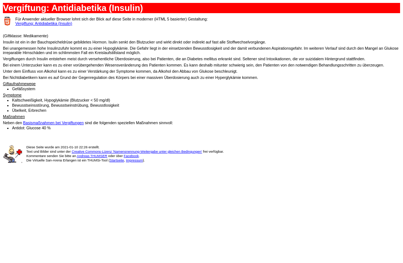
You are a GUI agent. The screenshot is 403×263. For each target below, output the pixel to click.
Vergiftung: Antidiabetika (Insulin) (43, 23)
